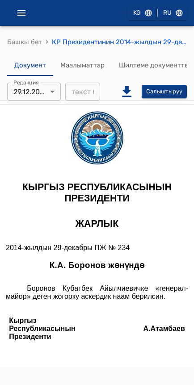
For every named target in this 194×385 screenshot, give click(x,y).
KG (142, 13)
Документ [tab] (30, 65)
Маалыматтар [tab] (82, 65)
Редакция (26, 83)
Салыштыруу (164, 92)
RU (172, 13)
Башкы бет (24, 42)
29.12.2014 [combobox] (30, 92)
